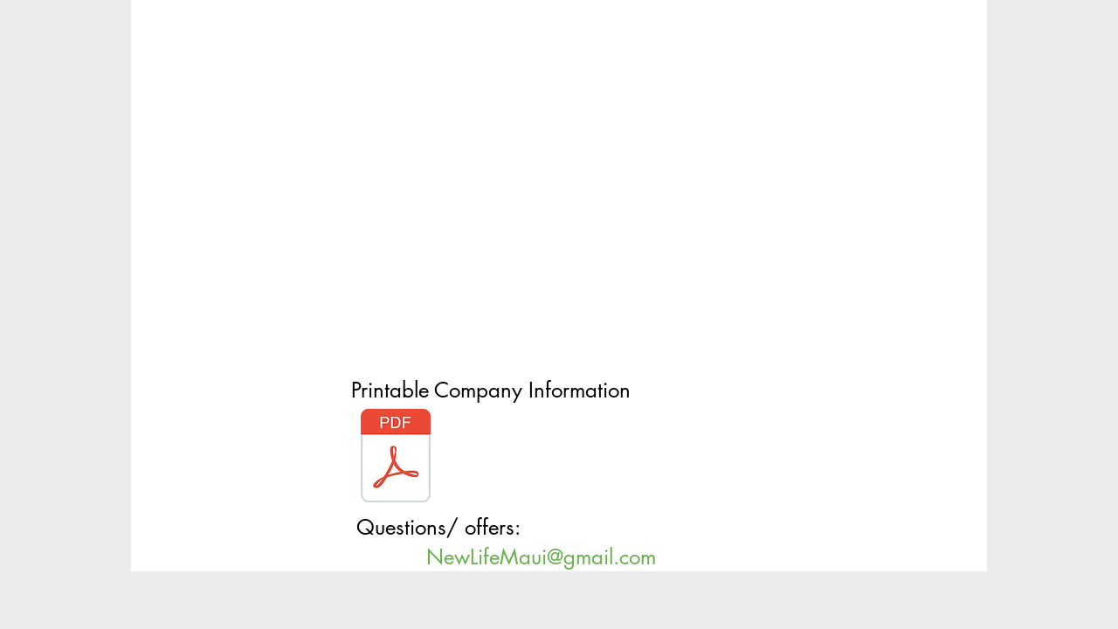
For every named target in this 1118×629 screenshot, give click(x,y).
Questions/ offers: (441, 527)
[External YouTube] (548, 192)
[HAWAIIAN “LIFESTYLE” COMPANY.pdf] (395, 458)
